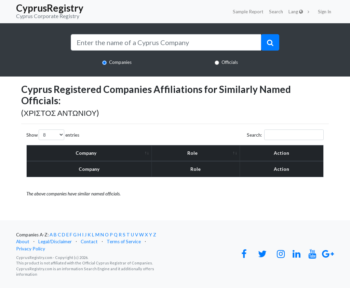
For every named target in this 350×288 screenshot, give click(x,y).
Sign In (324, 11)
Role (193, 153)
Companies (120, 62)
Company (86, 153)
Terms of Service (124, 241)
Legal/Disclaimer (55, 241)
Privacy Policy (30, 248)
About (22, 241)
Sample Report (248, 11)
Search (276, 11)
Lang (295, 11)
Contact (89, 241)
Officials (229, 62)
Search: (285, 134)
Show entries (52, 134)
